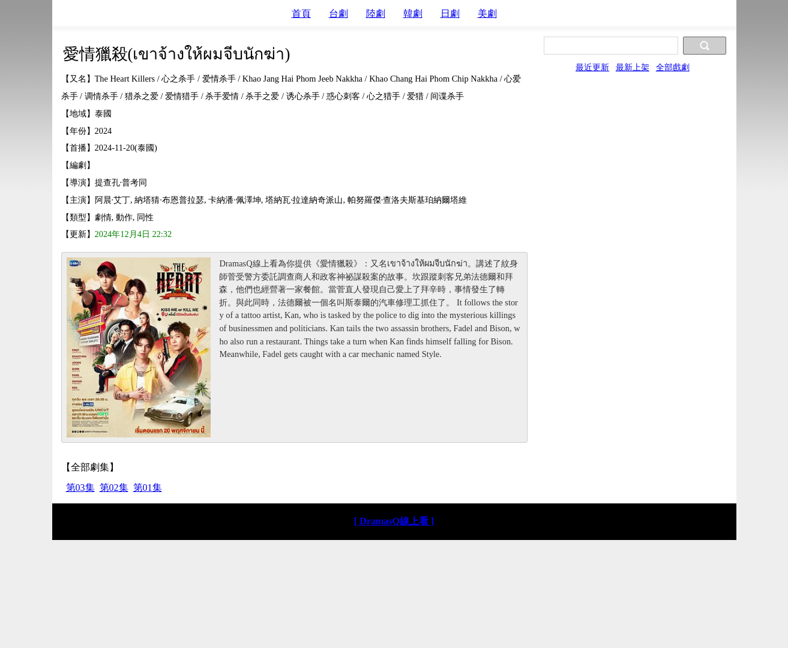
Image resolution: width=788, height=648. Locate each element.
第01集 (147, 487)
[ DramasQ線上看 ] (394, 521)
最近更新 (592, 67)
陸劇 (375, 13)
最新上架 (632, 67)
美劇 (487, 13)
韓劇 (413, 13)
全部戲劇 (673, 67)
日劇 (450, 13)
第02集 (114, 487)
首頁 (301, 13)
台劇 (338, 13)
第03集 (80, 487)
